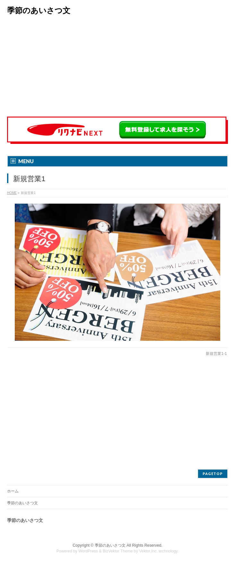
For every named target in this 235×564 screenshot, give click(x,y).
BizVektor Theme (118, 551)
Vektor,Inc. (148, 551)
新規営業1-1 (216, 353)
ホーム (13, 491)
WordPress (88, 551)
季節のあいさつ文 (38, 10)
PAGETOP (213, 473)
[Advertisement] (117, 67)
